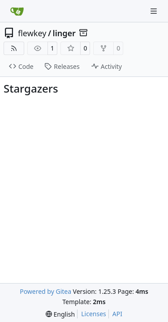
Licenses (93, 313)
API (117, 313)
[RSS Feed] (14, 48)
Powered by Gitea (45, 291)
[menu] (60, 314)
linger (64, 33)
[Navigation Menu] (155, 11)
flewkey (32, 33)
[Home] (17, 11)
